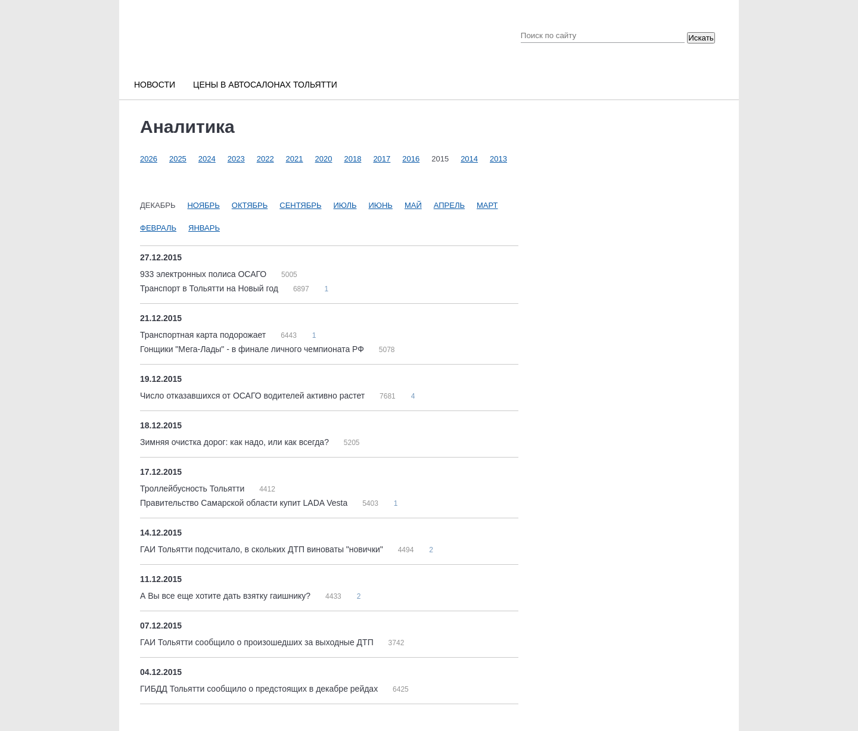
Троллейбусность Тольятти (193, 488)
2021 (294, 158)
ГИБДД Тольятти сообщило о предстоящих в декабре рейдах (260, 688)
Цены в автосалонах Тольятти (265, 84)
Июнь (380, 205)
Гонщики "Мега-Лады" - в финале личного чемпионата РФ (253, 349)
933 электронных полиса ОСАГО (204, 274)
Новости (154, 84)
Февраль (158, 227)
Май (413, 205)
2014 (469, 158)
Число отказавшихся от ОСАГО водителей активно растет (253, 395)
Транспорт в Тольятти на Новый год (210, 288)
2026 (148, 158)
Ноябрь (203, 205)
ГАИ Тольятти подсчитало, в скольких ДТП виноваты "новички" (263, 549)
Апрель (449, 205)
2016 (410, 158)
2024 (207, 158)
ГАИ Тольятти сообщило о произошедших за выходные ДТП (258, 642)
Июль (345, 205)
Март (487, 205)
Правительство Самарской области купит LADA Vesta (245, 503)
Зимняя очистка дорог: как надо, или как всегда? (235, 442)
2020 (323, 158)
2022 (265, 158)
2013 (498, 158)
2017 (381, 158)
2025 (177, 158)
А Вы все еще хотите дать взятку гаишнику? (226, 596)
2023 (236, 158)
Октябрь (250, 205)
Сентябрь (300, 205)
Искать (701, 37)
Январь (204, 227)
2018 (352, 158)
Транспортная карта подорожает (204, 335)
